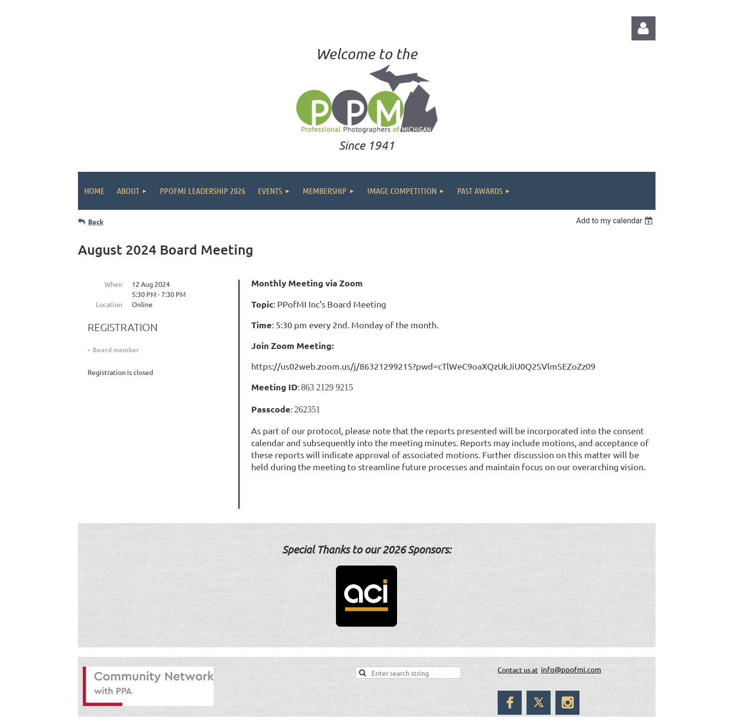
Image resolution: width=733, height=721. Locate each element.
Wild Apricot (540, 708)
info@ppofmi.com (571, 644)
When (113, 284)
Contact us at (518, 645)
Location (109, 304)
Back (95, 221)
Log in (643, 28)
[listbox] (616, 221)
